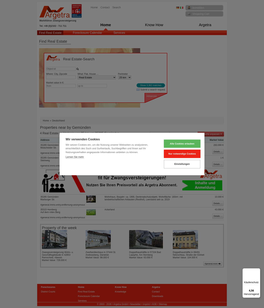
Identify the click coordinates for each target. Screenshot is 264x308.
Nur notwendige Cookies (179, 153)
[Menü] (258, 270)
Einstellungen (179, 164)
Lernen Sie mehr (75, 157)
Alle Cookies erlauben (179, 143)
